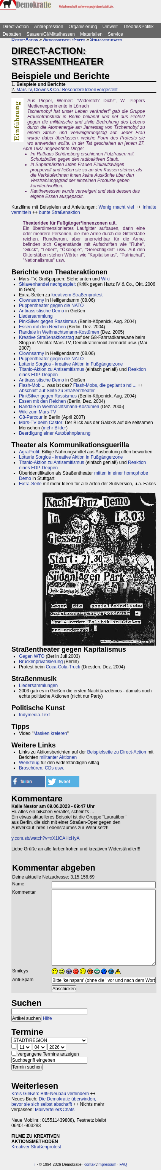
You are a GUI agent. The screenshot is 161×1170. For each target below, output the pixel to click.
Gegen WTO (31, 656)
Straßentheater (106, 39)
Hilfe (47, 1018)
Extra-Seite (30, 483)
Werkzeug (29, 762)
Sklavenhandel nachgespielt (47, 284)
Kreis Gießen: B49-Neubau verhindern (50, 1093)
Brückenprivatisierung (41, 661)
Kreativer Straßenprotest (36, 1146)
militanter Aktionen (58, 757)
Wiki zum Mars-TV (37, 412)
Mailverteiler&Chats (54, 1109)
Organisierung (82, 26)
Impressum (107, 1164)
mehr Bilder (54, 428)
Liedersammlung (36, 316)
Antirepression (48, 26)
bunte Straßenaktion (59, 212)
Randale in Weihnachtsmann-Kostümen (59, 332)
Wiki (105, 279)
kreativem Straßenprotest (77, 295)
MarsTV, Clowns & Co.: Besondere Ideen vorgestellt (66, 89)
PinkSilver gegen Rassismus (48, 321)
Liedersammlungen (38, 685)
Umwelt (110, 26)
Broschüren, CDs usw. (41, 768)
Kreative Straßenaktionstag (46, 337)
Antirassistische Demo (41, 310)
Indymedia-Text (34, 714)
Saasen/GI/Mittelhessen (51, 34)
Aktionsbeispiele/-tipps (64, 39)
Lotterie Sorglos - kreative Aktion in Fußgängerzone (71, 364)
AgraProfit (29, 451)
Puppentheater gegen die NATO (51, 305)
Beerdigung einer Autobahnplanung (54, 433)
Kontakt (90, 1164)
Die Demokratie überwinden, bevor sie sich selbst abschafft (53, 1101)
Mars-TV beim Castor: (41, 422)
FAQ (123, 1164)
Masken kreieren (50, 733)
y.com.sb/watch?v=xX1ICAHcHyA (45, 838)
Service (115, 34)
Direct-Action (16, 26)
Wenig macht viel (116, 207)
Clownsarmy (31, 300)
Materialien (91, 34)
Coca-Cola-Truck (63, 667)
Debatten (12, 34)
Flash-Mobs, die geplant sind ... (105, 385)
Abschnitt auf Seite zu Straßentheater (57, 390)
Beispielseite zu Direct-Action (116, 752)
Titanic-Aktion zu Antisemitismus (51, 369)
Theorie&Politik (138, 26)
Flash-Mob (30, 385)
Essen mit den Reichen (42, 326)
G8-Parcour (31, 417)
